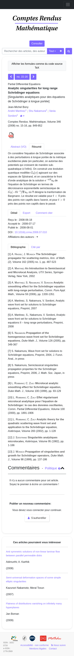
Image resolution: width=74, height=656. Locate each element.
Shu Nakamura (37, 111)
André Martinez (17, 111)
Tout (51, 51)
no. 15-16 (22, 76)
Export (26, 213)
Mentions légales (37, 648)
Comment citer (44, 213)
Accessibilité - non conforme (34, 645)
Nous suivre (58, 645)
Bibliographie (18, 247)
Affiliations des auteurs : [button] (23, 237)
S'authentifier (37, 518)
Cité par (35, 247)
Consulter (37, 43)
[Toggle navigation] (67, 4)
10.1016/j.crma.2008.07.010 (31, 232)
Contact (53, 648)
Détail (14, 213)
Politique (52, 468)
